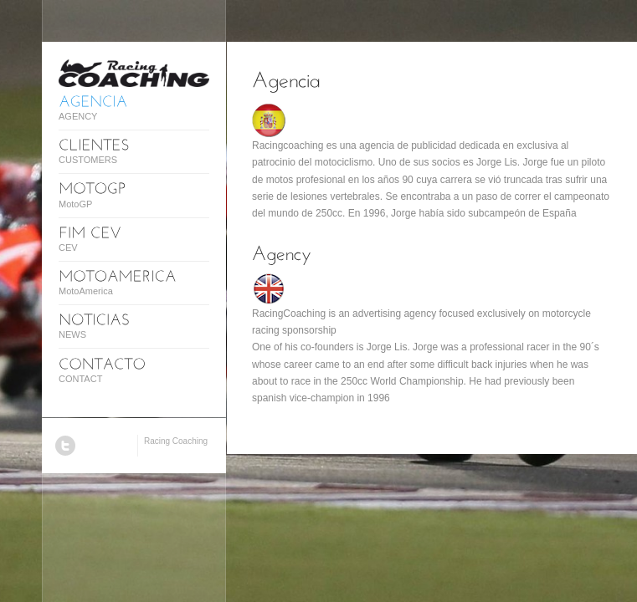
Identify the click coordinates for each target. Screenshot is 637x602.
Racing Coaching (176, 441)
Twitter (65, 446)
